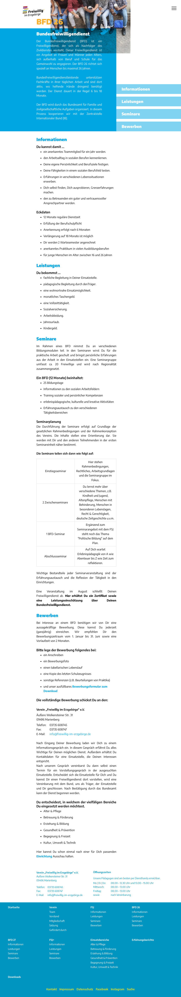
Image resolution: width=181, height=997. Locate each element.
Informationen (51, 139)
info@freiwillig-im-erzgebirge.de (70, 734)
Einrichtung (44, 856)
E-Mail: (40, 734)
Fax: (38, 729)
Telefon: (41, 725)
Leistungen (48, 265)
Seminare (46, 338)
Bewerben (47, 615)
